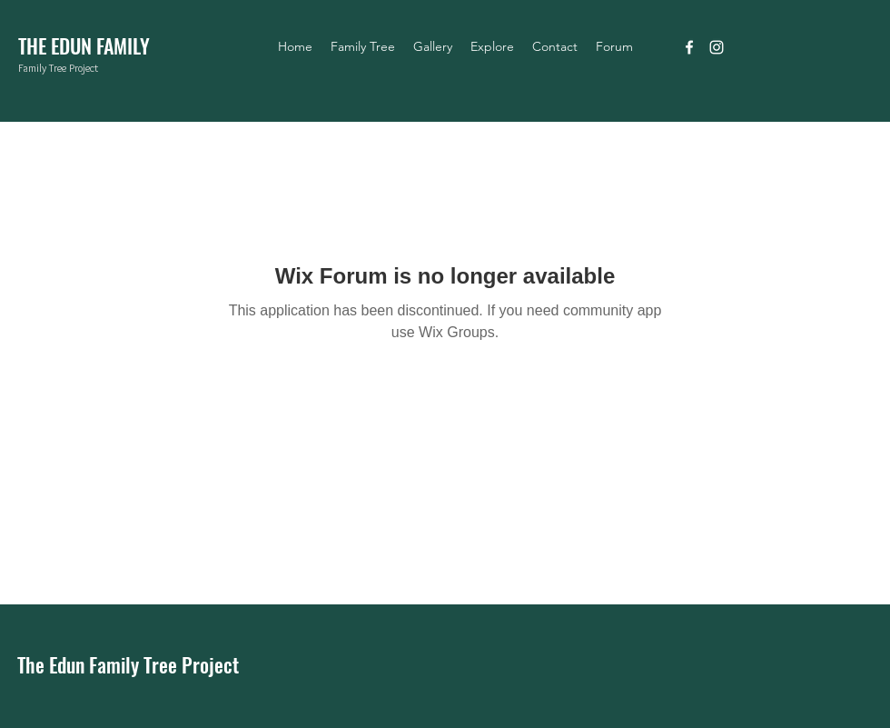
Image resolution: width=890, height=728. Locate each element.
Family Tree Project (58, 68)
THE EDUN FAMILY (84, 45)
